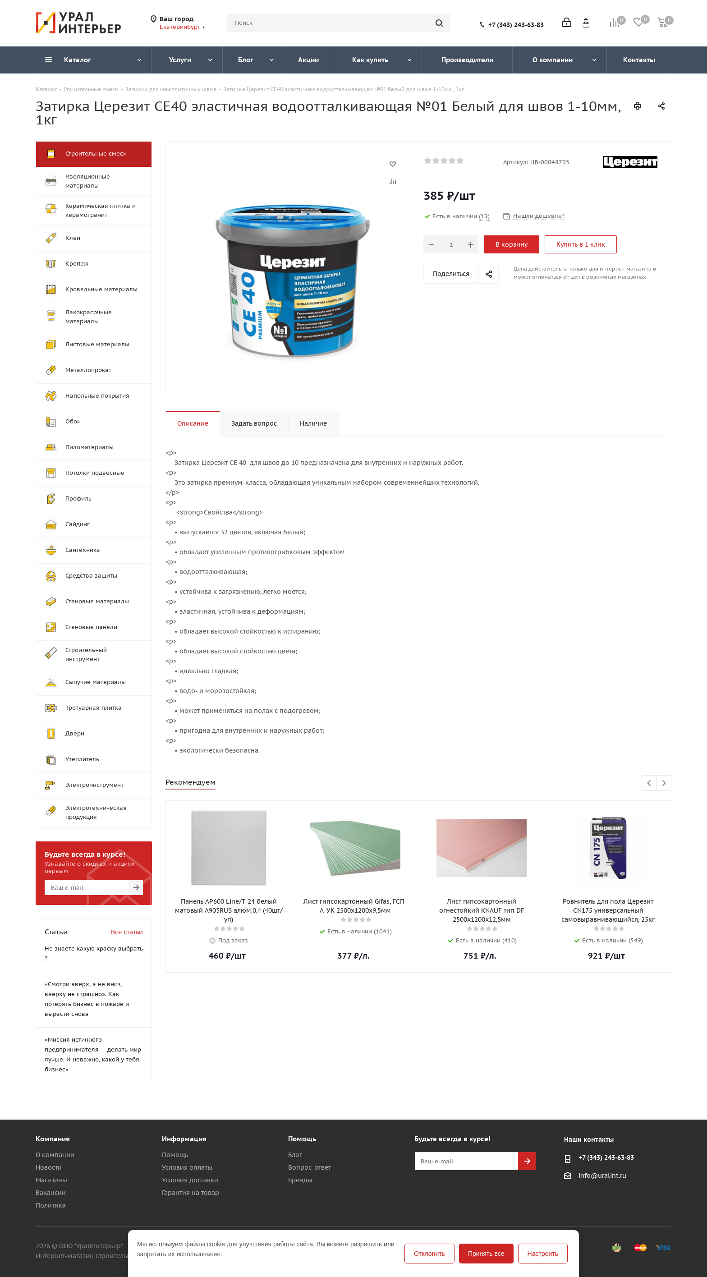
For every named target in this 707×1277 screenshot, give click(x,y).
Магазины (51, 1180)
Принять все (486, 1253)
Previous (649, 783)
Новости (49, 1167)
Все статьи (127, 932)
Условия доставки (190, 1180)
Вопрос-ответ (309, 1167)
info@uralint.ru (602, 1175)
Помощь (175, 1155)
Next (663, 783)
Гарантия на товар (190, 1193)
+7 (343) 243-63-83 (516, 25)
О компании (55, 1155)
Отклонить (429, 1253)
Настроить (543, 1253)
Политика (51, 1205)
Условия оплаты (187, 1167)
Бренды (300, 1180)
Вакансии (51, 1193)
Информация (184, 1139)
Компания (53, 1139)
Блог (295, 1155)
